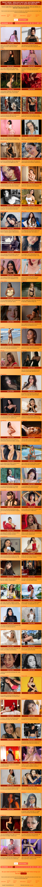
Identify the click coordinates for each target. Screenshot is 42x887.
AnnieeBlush (24, 49)
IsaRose (23, 165)
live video (23, 873)
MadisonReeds (24, 559)
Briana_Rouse (3, 513)
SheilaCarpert (24, 397)
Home (16, 19)
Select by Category (23, 19)
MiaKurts (2, 235)
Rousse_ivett (24, 675)
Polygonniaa (3, 95)
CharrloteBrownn (4, 536)
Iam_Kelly (2, 188)
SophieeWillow (3, 141)
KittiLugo (2, 350)
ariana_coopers (3, 281)
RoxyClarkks (3, 26)
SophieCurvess (24, 235)
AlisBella (2, 258)
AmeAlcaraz (23, 281)
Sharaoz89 (2, 652)
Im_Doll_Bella (24, 606)
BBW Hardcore (23, 15)
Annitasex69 (24, 652)
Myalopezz (23, 792)
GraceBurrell (24, 629)
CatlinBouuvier (24, 72)
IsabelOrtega (3, 606)
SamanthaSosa (3, 583)
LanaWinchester (3, 444)
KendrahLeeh (24, 26)
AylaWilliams (24, 327)
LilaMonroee (3, 165)
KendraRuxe (24, 188)
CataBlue (23, 838)
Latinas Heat (3, 15)
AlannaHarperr (3, 374)
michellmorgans (24, 722)
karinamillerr (24, 350)
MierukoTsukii (3, 118)
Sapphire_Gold (3, 722)
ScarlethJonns (24, 698)
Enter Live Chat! (10, 43)
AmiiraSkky (2, 838)
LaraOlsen (2, 327)
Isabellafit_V (24, 490)
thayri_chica (24, 118)
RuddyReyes (24, 444)
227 (38, 23)
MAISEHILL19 (3, 815)
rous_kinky (2, 745)
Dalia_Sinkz (23, 211)
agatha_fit (2, 49)
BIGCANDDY (3, 304)
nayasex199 (23, 258)
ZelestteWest (24, 536)
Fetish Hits (31, 885)
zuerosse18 (2, 467)
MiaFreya (23, 374)
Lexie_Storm (24, 141)
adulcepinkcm (3, 559)
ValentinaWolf (3, 490)
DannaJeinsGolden (4, 768)
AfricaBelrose (3, 420)
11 (32, 23)
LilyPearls (23, 95)
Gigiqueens (23, 768)
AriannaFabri (3, 698)
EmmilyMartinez (24, 304)
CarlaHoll (2, 397)
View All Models (4, 23)
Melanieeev (2, 792)
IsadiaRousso (24, 420)
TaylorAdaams (3, 72)
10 (30, 23)
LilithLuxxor (23, 583)
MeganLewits (3, 629)
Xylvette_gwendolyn (4, 675)
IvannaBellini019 (24, 815)
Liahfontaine (24, 745)
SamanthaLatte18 (4, 211)
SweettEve (23, 467)
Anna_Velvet (24, 513)
